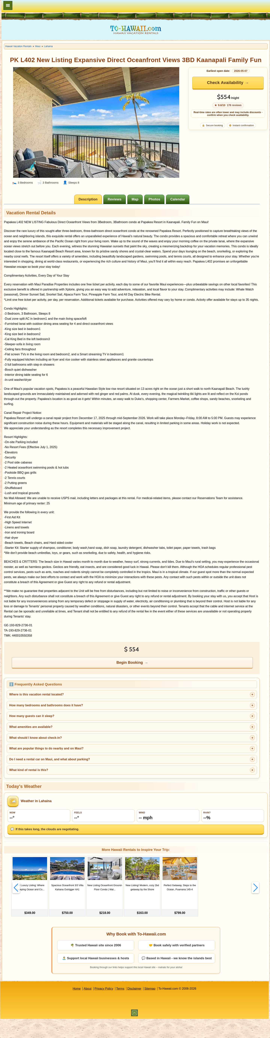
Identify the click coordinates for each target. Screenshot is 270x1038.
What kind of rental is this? (77, 798)
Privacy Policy (128, 1007)
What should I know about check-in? (84, 765)
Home (101, 1007)
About (112, 1007)
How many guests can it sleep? (80, 744)
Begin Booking (155, 691)
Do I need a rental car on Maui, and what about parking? (98, 787)
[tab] (113, 186)
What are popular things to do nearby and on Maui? (95, 776)
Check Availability (232, 90)
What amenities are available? (80, 755)
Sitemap (174, 1007)
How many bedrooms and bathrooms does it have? (95, 733)
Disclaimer (159, 1007)
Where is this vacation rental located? (85, 722)
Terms (145, 1007)
